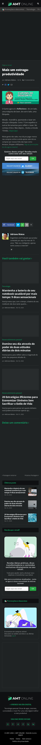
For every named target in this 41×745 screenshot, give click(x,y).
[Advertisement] (20, 36)
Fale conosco (26, 739)
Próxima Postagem (31, 475)
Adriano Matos (17, 234)
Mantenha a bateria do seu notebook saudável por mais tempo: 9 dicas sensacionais (19, 294)
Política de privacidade (20, 741)
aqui (13, 636)
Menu (3, 3)
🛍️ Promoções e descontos (13, 9)
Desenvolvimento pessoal (12, 340)
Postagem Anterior (9, 475)
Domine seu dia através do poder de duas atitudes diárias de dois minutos (18, 347)
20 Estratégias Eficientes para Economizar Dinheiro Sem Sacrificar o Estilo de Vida (20, 400)
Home (12, 739)
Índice (18, 739)
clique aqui (13, 131)
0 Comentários (29, 80)
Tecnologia (31, 9)
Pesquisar (38, 3)
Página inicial (7, 65)
